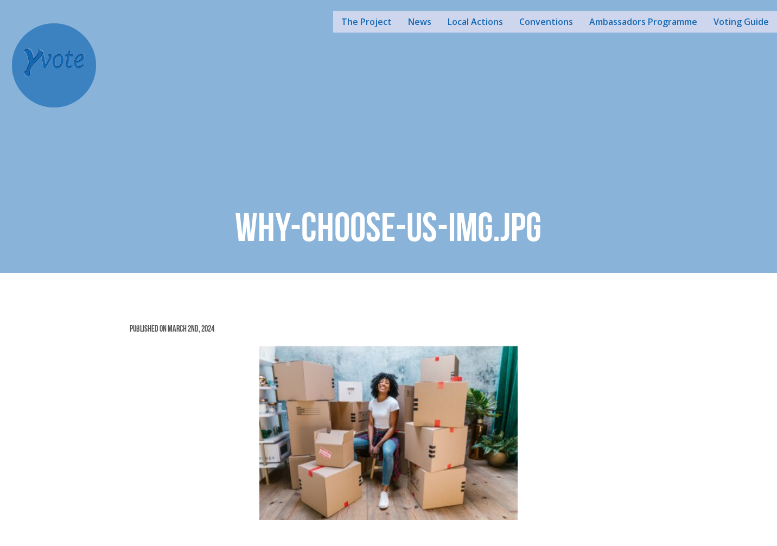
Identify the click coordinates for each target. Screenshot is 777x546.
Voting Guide (741, 22)
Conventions (546, 22)
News (419, 22)
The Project (366, 22)
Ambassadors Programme (643, 22)
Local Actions (475, 22)
